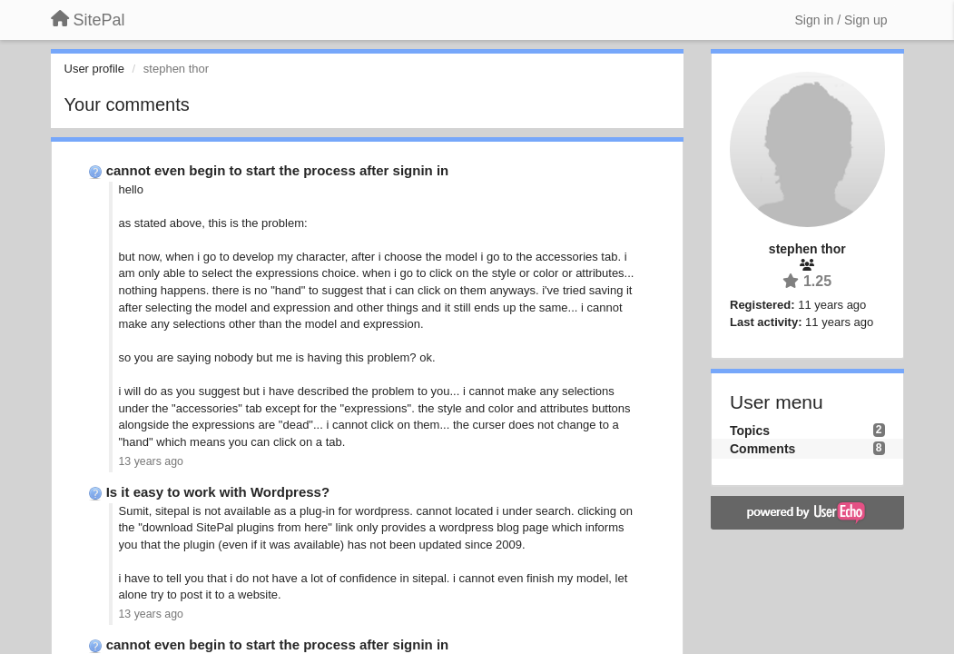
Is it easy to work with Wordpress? (217, 492)
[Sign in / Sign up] (841, 20)
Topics (750, 430)
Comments (762, 448)
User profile (94, 68)
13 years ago (151, 461)
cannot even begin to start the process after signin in (277, 170)
